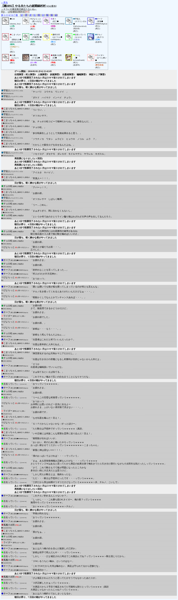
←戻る (4, 2)
